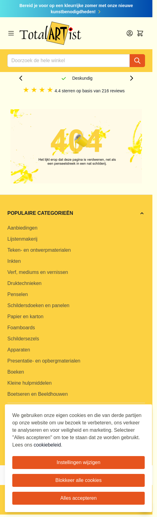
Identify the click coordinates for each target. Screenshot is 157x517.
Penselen (17, 294)
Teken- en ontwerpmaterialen (39, 250)
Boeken (15, 372)
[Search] (137, 60)
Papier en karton (25, 316)
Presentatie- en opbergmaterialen (43, 360)
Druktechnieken (24, 283)
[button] (76, 213)
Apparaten (18, 349)
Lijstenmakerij (22, 239)
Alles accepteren (78, 498)
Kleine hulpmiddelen (29, 383)
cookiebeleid (47, 444)
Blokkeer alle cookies (78, 480)
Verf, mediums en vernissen (37, 272)
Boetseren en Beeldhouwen (37, 394)
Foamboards (21, 327)
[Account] (130, 33)
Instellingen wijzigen (78, 462)
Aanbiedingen (22, 227)
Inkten (14, 261)
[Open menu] (11, 33)
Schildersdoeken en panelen (38, 305)
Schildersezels (23, 338)
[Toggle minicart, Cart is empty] (140, 33)
